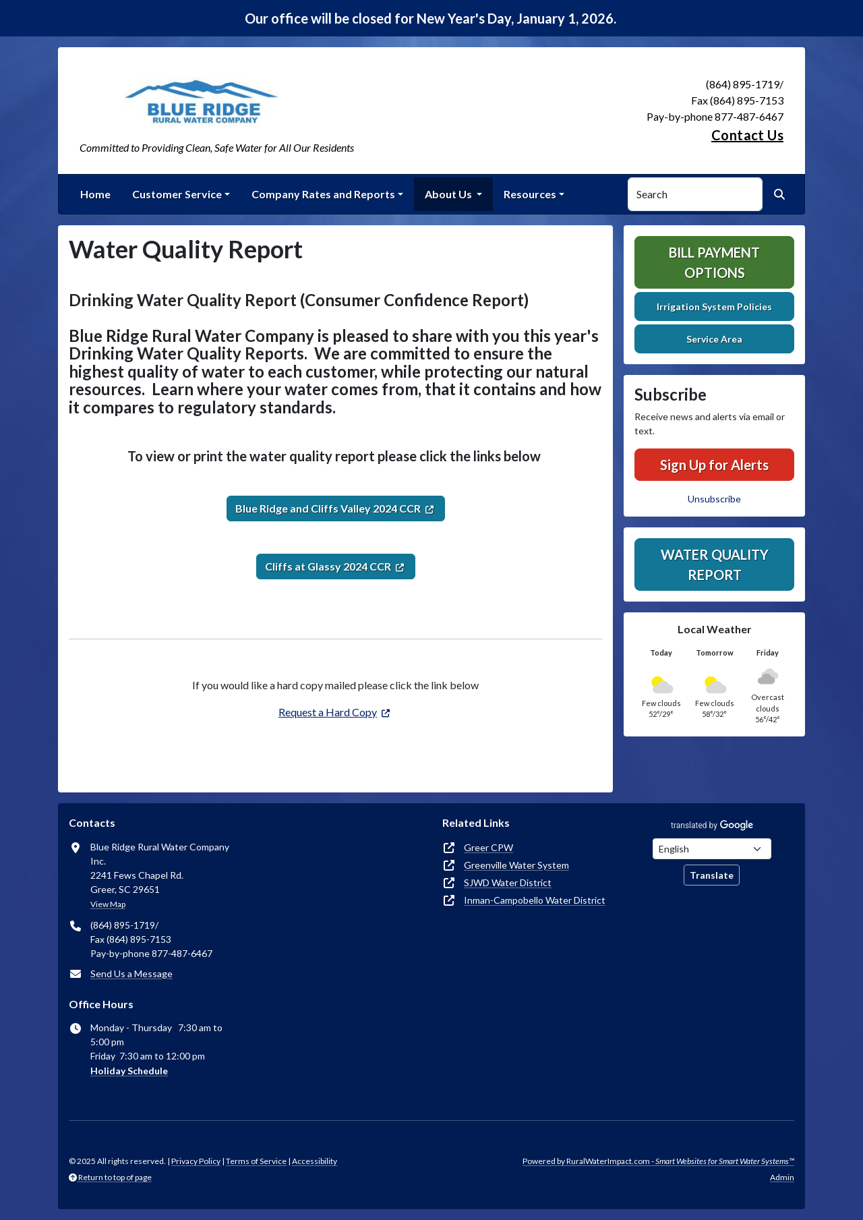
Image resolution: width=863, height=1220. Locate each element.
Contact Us (747, 135)
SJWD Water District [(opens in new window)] (508, 882)
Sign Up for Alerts (714, 465)
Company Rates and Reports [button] (323, 193)
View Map (107, 904)
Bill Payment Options (714, 262)
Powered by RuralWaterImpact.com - (658, 1161)
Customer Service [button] (177, 193)
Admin (782, 1177)
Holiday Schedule (129, 1070)
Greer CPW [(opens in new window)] (488, 847)
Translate (712, 875)
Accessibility (314, 1161)
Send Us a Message (131, 973)
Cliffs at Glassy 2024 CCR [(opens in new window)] (328, 566)
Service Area (714, 339)
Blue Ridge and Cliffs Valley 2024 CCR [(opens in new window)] (328, 508)
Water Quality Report (715, 564)
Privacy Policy (195, 1161)
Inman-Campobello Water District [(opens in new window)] (534, 900)
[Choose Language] (712, 848)
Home (95, 193)
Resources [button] (530, 193)
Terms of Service (256, 1161)
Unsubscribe (714, 498)
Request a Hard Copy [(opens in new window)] (327, 711)
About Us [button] (449, 193)
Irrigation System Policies (714, 306)
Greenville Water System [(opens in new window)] (516, 865)
